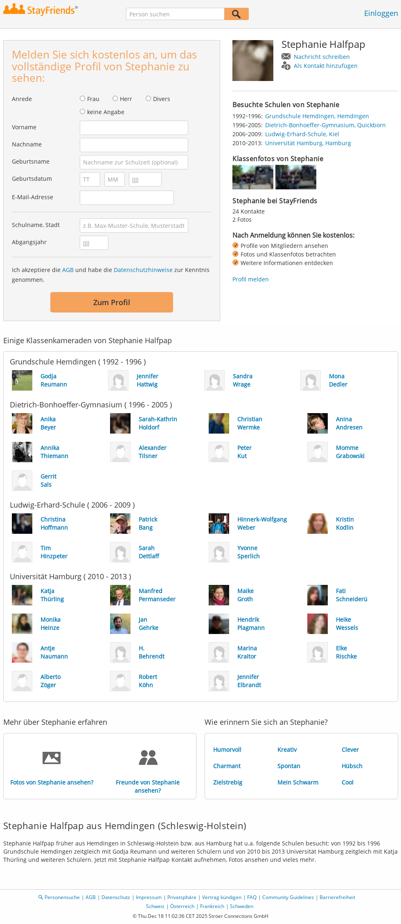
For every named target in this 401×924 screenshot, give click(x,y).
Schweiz (155, 906)
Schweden (241, 906)
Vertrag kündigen (221, 897)
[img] (252, 177)
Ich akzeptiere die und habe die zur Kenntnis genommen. (111, 274)
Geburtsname (31, 161)
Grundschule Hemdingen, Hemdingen (317, 116)
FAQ (252, 897)
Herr (126, 99)
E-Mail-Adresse (32, 197)
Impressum (149, 897)
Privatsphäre (181, 897)
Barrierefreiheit (337, 897)
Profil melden (250, 279)
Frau (93, 99)
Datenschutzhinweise (143, 270)
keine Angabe (105, 112)
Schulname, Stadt (36, 225)
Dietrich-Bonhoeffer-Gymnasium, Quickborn (325, 125)
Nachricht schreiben (322, 57)
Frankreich (212, 906)
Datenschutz (115, 897)
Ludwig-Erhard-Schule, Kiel (302, 134)
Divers (161, 99)
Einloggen (381, 13)
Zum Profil (111, 302)
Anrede (22, 99)
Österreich (182, 906)
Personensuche (62, 897)
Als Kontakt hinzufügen (326, 66)
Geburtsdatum (32, 178)
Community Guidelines (288, 897)
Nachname (27, 144)
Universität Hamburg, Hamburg (308, 143)
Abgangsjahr (29, 242)
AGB (68, 270)
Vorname (24, 127)
